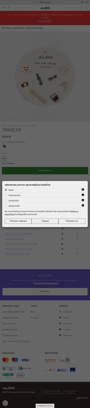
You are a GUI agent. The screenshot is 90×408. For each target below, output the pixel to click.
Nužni (11, 190)
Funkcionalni (14, 195)
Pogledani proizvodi (45, 406)
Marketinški (14, 206)
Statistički (14, 201)
